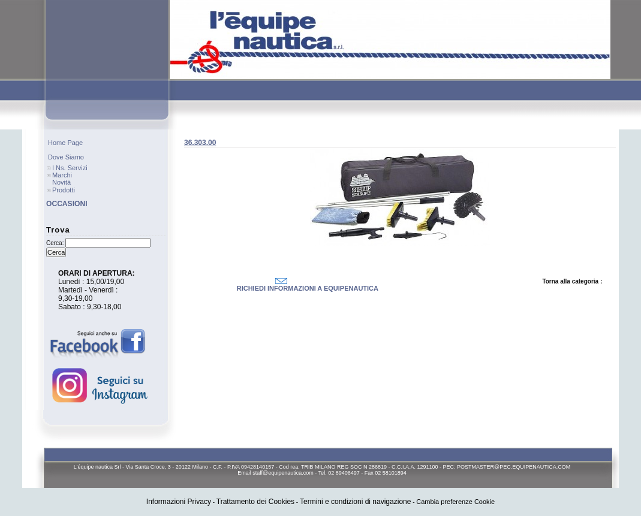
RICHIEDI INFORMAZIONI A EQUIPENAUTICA (307, 288)
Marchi (62, 175)
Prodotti (63, 190)
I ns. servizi (70, 167)
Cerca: (55, 243)
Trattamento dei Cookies (255, 501)
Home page (65, 142)
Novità (61, 182)
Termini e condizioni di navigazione (355, 501)
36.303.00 (200, 142)
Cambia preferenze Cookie (455, 501)
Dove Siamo (66, 157)
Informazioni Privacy (178, 501)
